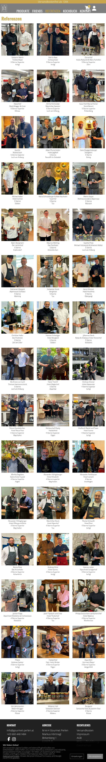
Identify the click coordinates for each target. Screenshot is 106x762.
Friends (37, 10)
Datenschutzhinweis (11, 756)
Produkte (23, 10)
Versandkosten (85, 734)
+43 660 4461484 (16, 738)
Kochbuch (70, 10)
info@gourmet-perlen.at (20, 734)
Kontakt (85, 10)
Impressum (83, 738)
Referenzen (52, 10)
